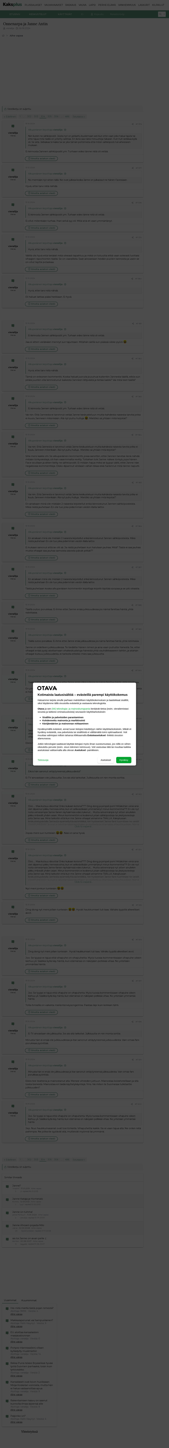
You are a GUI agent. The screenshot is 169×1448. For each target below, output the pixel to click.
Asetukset (106, 760)
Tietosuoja (43, 760)
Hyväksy (123, 760)
